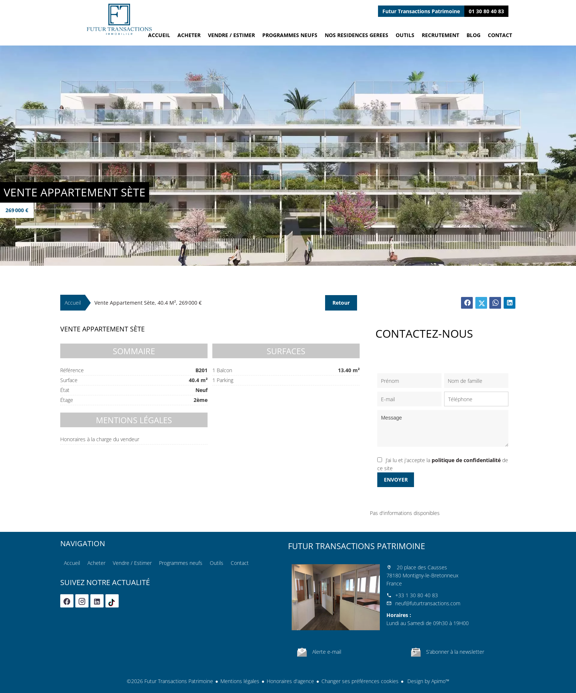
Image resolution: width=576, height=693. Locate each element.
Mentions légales (239, 681)
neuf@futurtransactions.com (427, 603)
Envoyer (396, 479)
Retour (341, 302)
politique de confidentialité (466, 460)
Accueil (119, 19)
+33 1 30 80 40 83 (416, 595)
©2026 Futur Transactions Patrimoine (170, 681)
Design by (427, 681)
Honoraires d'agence (290, 681)
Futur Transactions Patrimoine (356, 545)
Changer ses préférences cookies (360, 681)
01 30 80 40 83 (486, 11)
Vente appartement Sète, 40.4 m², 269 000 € (148, 302)
